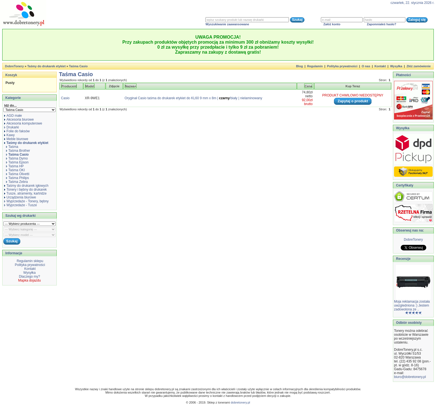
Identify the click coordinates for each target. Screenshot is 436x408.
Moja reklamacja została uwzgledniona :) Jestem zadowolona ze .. (412, 305)
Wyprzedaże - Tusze (20, 205)
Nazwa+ (131, 86)
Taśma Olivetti (17, 174)
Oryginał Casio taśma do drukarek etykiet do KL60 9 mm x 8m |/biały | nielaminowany (193, 98)
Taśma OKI (15, 170)
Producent (68, 86)
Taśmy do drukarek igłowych (26, 186)
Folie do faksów (16, 131)
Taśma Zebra (17, 182)
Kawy (9, 135)
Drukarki (11, 127)
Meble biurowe (16, 139)
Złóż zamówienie (419, 66)
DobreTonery (413, 240)
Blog (299, 66)
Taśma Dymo (17, 158)
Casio (65, 98)
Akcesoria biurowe (19, 119)
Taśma (12, 147)
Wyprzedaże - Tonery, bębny (26, 201)
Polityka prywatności (342, 66)
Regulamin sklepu (29, 261)
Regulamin (315, 66)
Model (89, 86)
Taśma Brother (18, 151)
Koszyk (11, 75)
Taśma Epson (17, 162)
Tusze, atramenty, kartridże (25, 193)
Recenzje (402, 259)
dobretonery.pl (240, 402)
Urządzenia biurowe (20, 197)
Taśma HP (15, 166)
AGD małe (13, 116)
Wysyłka (396, 66)
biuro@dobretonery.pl (410, 377)
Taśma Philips (17, 178)
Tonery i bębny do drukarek (25, 189)
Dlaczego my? (29, 276)
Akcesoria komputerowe (23, 123)
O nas (366, 66)
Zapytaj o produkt (353, 101)
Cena (308, 86)
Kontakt (380, 66)
